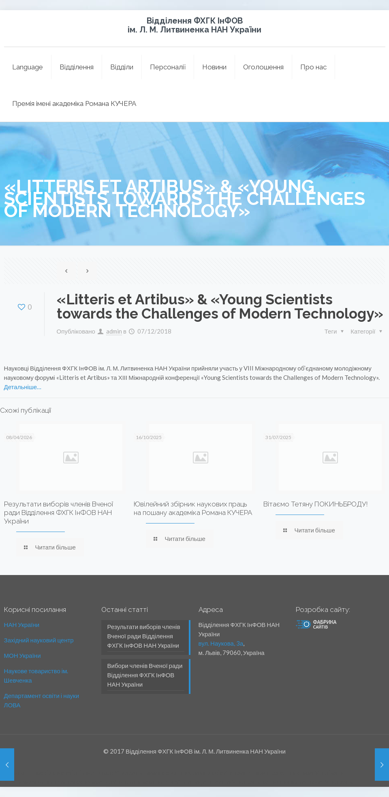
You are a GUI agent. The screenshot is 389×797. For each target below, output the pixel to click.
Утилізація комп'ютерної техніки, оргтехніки (172, 782)
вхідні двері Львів (89, 772)
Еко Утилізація (333, 782)
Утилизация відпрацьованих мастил (62, 782)
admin (114, 331)
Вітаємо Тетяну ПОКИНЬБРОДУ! (315, 504)
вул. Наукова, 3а (221, 643)
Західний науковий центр (39, 640)
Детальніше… (23, 386)
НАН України (22, 624)
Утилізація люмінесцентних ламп (269, 772)
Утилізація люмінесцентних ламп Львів (169, 772)
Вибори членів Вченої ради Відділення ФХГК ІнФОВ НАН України (145, 675)
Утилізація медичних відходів (272, 782)
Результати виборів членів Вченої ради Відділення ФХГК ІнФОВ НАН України (58, 512)
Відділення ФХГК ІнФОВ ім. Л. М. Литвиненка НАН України (194, 25)
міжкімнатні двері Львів (32, 772)
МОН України (22, 655)
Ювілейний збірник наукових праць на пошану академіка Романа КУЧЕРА (193, 508)
